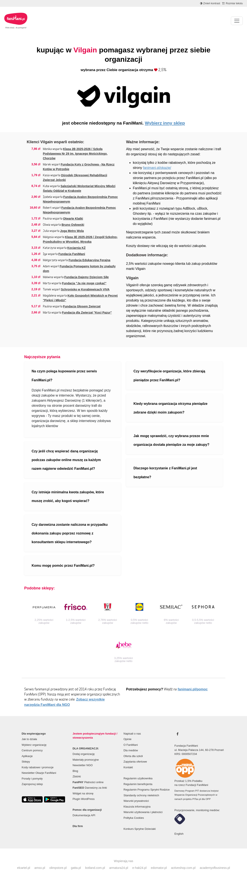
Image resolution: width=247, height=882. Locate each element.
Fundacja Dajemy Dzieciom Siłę (86, 277)
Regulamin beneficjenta (138, 784)
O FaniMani (131, 744)
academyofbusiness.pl (215, 867)
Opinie (128, 739)
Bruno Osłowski (73, 224)
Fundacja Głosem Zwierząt (82, 306)
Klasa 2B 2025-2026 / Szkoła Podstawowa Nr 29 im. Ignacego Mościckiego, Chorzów (75, 153)
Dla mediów (131, 750)
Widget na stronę (83, 793)
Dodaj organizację (84, 754)
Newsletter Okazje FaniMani (39, 772)
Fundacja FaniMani (71, 254)
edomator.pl (159, 867)
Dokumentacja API (84, 815)
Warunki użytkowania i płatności (143, 812)
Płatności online (88, 782)
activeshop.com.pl (183, 867)
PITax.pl (196, 799)
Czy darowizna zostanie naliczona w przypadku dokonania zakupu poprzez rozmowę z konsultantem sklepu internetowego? (70, 533)
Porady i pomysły (32, 778)
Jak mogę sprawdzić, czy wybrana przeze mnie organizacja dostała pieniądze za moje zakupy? (171, 440)
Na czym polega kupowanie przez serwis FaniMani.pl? (64, 375)
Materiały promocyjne (86, 759)
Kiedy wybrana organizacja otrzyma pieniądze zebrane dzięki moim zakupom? (170, 408)
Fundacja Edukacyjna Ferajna (89, 260)
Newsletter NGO (83, 765)
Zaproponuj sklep (32, 784)
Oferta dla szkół (133, 756)
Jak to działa (29, 739)
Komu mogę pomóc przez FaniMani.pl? (63, 565)
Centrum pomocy (32, 750)
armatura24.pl (118, 867)
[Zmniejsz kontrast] (210, 3)
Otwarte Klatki (73, 218)
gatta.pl (76, 867)
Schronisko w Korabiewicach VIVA (85, 289)
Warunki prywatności (136, 800)
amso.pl (39, 867)
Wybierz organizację (34, 744)
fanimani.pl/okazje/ (157, 168)
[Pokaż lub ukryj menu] (237, 21)
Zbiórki (77, 776)
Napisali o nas (132, 733)
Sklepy (26, 761)
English (179, 833)
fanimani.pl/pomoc (193, 689)
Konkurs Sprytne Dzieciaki (140, 828)
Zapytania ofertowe (135, 761)
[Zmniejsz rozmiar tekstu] (232, 3)
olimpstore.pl (58, 867)
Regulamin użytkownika (138, 778)
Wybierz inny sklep (165, 123)
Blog (75, 771)
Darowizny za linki (90, 787)
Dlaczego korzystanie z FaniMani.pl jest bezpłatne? (165, 472)
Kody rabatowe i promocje (37, 767)
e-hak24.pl (139, 867)
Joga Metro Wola (72, 231)
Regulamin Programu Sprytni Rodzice (147, 789)
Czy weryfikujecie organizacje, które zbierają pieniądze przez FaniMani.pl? (169, 375)
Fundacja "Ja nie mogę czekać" (84, 283)
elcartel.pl (23, 867)
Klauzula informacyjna (137, 806)
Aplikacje (27, 756)
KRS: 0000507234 (185, 754)
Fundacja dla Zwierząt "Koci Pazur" (87, 312)
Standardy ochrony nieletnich (141, 795)
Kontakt (128, 767)
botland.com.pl (95, 867)
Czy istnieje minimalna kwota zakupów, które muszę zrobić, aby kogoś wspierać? (68, 496)
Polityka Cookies (134, 817)
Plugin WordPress (84, 799)
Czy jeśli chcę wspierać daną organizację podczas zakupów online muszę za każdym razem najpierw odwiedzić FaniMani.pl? (66, 459)
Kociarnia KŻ (76, 248)
